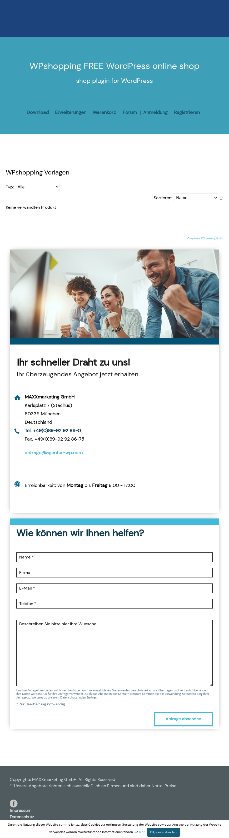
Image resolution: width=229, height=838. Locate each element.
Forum (130, 112)
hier (93, 697)
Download (38, 112)
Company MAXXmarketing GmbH (205, 238)
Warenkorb (104, 112)
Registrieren (187, 112)
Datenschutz (22, 817)
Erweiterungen (70, 112)
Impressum (20, 810)
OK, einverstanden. (163, 832)
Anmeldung (155, 112)
